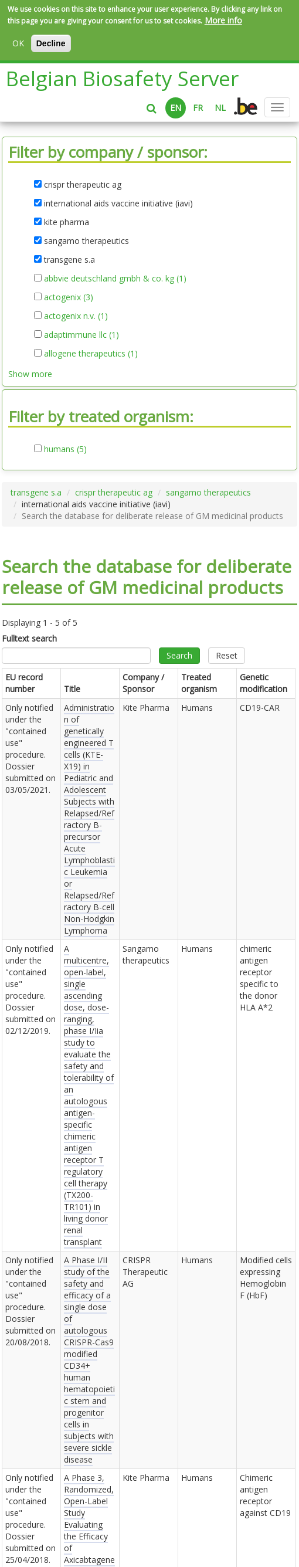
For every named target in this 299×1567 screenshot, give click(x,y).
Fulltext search (29, 638)
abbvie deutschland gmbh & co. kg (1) (115, 278)
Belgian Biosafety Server (122, 78)
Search (179, 655)
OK (18, 43)
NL (220, 107)
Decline (51, 43)
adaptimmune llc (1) (81, 335)
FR (198, 107)
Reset (226, 655)
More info (223, 20)
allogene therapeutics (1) (91, 353)
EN (175, 107)
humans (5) (65, 449)
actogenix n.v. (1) (76, 316)
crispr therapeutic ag (113, 492)
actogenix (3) (68, 297)
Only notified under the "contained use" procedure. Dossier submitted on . (30, 748)
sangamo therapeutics (208, 492)
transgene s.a (36, 492)
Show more (30, 373)
